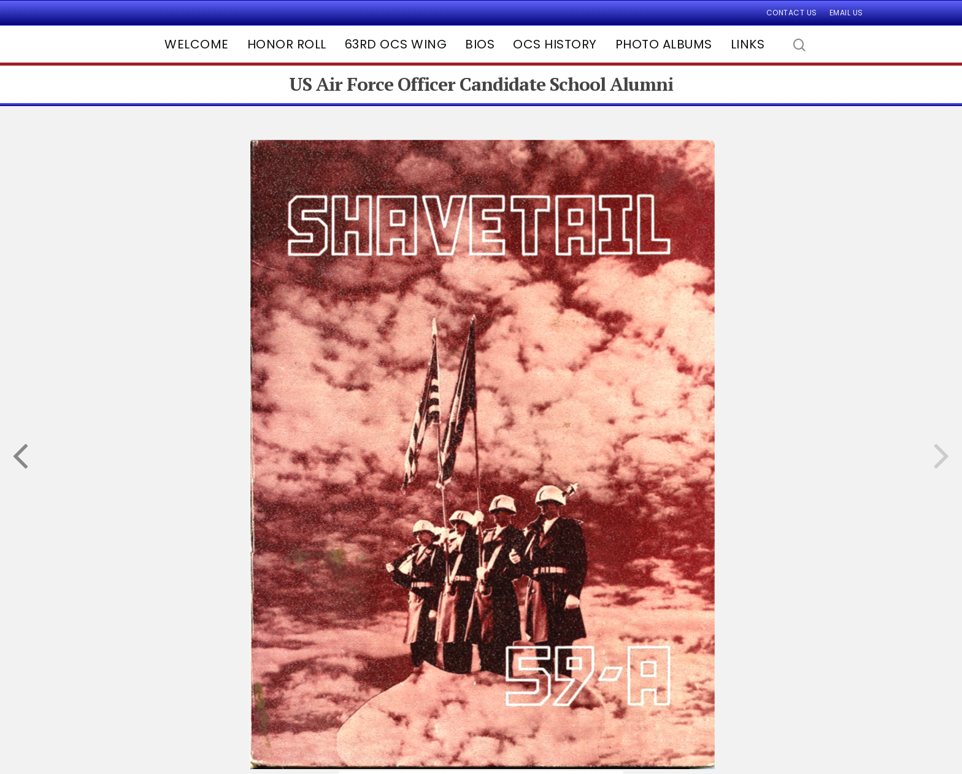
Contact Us (791, 12)
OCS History (555, 44)
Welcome (196, 44)
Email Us (846, 12)
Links (748, 44)
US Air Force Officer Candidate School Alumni (481, 84)
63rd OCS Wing (396, 44)
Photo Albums (663, 44)
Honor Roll (286, 44)
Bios (479, 44)
